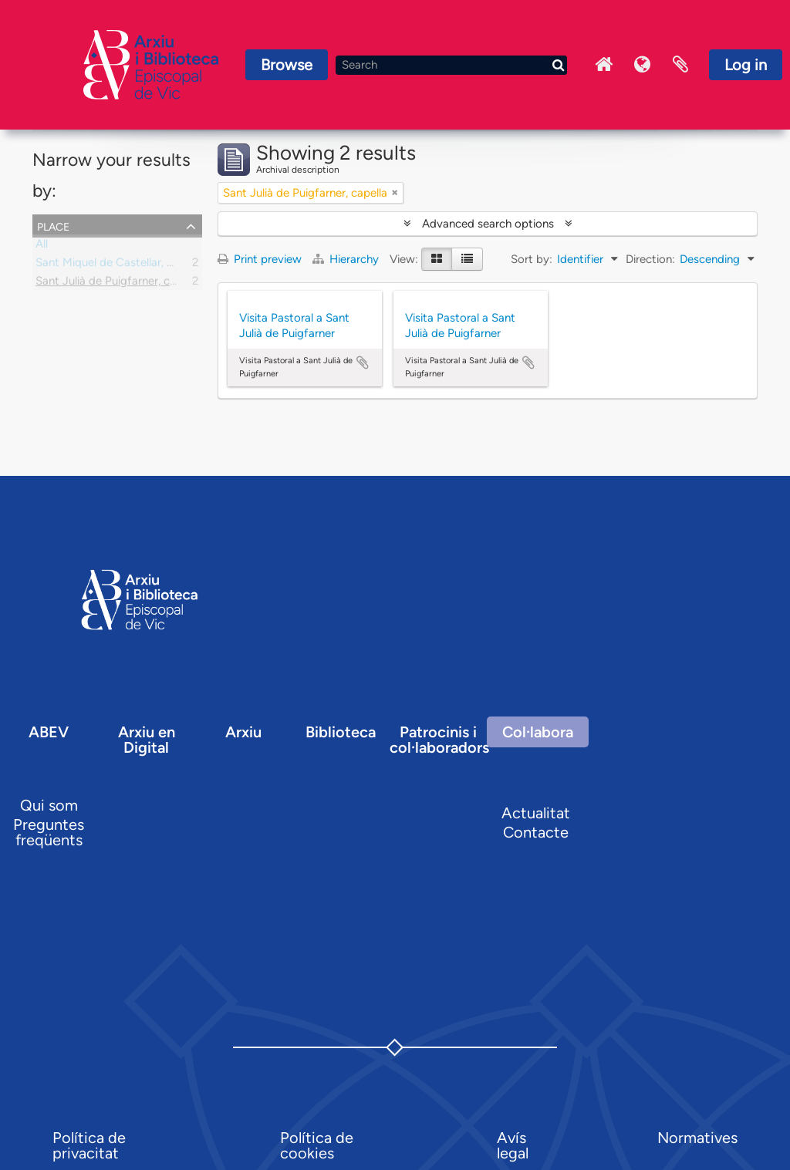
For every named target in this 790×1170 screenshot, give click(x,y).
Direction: (650, 259)
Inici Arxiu (603, 65)
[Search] (451, 65)
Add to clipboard (362, 362)
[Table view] (467, 259)
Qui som (49, 805)
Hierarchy (347, 259)
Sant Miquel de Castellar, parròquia (125, 265)
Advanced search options (488, 224)
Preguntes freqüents (48, 832)
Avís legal (512, 1145)
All (41, 247)
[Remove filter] (395, 193)
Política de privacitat (89, 1145)
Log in (745, 65)
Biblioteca (341, 732)
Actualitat (535, 813)
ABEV (49, 732)
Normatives (697, 1137)
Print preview (260, 259)
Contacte (536, 832)
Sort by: (531, 259)
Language (642, 65)
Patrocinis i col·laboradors (439, 740)
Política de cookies (316, 1145)
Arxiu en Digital (146, 740)
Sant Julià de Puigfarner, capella (117, 284)
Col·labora (537, 732)
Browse (286, 65)
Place (53, 225)
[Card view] (436, 259)
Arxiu (243, 732)
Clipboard (680, 65)
